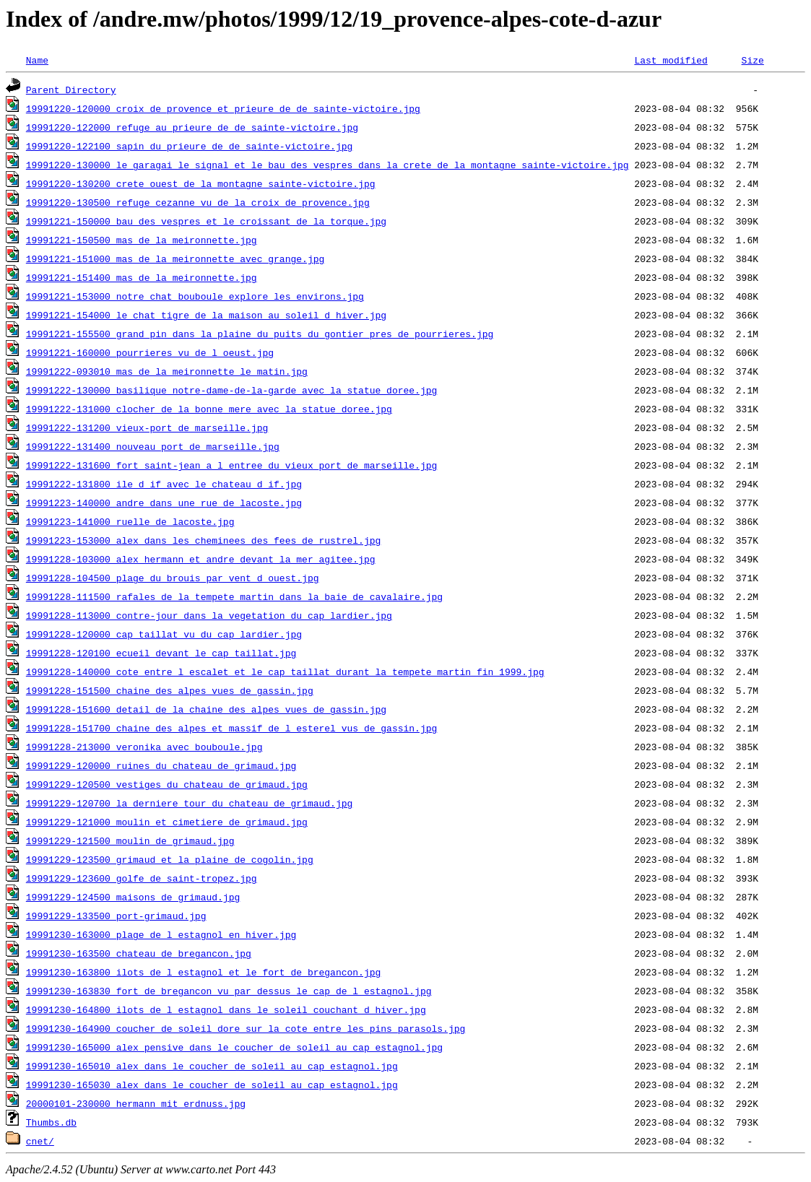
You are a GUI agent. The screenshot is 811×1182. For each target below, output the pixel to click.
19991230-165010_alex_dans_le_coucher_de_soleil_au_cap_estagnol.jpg (212, 1065)
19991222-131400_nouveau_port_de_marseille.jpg (152, 446)
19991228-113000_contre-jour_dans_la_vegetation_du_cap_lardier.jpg (209, 615)
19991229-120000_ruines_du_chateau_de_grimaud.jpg (161, 765)
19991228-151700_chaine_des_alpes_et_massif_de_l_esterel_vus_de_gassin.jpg (231, 727)
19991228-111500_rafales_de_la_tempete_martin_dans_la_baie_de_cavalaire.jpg (234, 596)
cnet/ (40, 1140)
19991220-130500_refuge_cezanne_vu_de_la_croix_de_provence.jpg (198, 202)
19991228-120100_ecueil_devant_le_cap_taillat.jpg (161, 652)
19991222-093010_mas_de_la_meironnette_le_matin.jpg (167, 371)
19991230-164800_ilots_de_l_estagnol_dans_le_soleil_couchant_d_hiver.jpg (226, 1009)
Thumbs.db (51, 1122)
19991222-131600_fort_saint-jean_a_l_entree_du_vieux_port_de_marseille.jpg (231, 465)
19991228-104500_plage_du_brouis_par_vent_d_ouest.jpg (172, 577)
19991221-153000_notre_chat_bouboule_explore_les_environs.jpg (195, 296)
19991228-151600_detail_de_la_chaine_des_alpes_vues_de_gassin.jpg (206, 709)
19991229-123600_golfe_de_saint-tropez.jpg (141, 878)
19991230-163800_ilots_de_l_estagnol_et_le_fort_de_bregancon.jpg (203, 971)
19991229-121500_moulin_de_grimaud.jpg (130, 840)
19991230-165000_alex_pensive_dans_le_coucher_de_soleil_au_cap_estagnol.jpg (234, 1046)
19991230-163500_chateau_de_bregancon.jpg (138, 953)
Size (752, 59)
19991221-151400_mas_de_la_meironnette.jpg (141, 277)
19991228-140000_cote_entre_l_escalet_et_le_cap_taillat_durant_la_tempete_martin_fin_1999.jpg (285, 671)
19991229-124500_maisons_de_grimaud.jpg (133, 896)
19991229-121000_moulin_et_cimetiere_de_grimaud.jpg (167, 821)
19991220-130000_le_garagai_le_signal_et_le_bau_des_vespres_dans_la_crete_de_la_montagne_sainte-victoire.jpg (327, 164)
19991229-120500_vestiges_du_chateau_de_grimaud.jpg (167, 784)
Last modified (670, 59)
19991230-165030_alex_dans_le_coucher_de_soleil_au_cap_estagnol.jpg (212, 1084)
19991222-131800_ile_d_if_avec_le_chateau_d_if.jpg (164, 483)
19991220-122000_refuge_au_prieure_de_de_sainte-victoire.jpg (192, 127)
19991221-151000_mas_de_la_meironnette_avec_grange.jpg (175, 258)
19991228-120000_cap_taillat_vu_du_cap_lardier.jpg (164, 633)
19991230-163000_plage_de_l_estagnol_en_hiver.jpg (161, 934)
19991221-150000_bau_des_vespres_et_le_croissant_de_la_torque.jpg (206, 220)
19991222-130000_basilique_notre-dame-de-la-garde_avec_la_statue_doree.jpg (231, 389)
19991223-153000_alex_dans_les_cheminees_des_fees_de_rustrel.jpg (203, 540)
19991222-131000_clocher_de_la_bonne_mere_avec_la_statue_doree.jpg (209, 408)
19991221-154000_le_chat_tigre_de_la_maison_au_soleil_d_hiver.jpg (206, 314)
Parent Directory (71, 89)
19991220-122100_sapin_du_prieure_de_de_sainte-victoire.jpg (189, 145)
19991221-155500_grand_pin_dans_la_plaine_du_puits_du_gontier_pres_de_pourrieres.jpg (259, 333)
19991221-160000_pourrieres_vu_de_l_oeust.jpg (150, 352)
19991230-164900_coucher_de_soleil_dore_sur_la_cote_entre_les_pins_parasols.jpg (245, 1028)
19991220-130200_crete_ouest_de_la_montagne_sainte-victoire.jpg (201, 183)
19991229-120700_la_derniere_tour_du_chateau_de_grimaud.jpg (189, 802)
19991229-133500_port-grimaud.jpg (116, 915)
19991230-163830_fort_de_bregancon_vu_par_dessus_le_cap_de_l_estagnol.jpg (229, 990)
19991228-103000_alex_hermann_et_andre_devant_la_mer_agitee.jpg (201, 558)
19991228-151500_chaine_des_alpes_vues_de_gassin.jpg (169, 690)
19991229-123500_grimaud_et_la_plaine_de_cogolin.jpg (169, 859)
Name (37, 59)
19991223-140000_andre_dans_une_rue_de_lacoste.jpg (164, 502)
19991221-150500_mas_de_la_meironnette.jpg (141, 239)
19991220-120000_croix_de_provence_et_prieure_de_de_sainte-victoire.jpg (223, 108)
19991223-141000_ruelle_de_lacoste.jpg (130, 521)
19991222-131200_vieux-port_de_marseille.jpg (147, 427)
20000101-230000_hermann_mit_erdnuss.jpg (136, 1103)
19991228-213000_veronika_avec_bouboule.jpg (144, 746)
